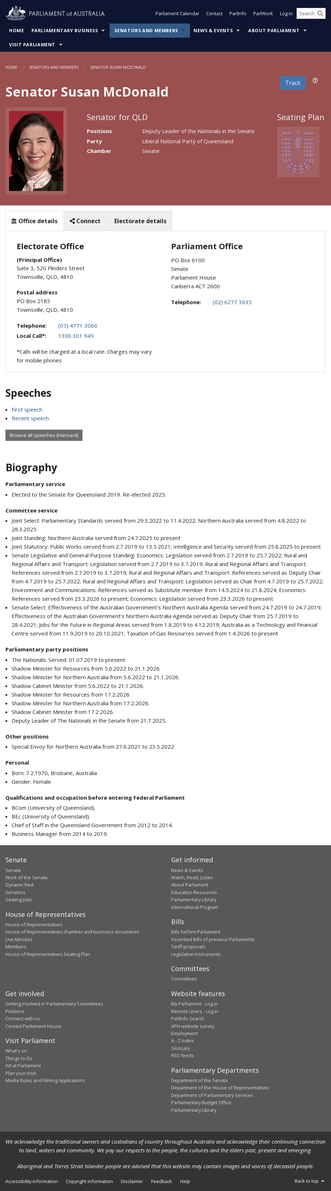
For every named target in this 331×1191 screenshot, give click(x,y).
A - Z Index (182, 1040)
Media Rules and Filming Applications (45, 1080)
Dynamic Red (19, 884)
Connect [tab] (85, 221)
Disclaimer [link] (132, 1181)
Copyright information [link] (89, 1181)
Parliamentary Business (64, 30)
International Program (194, 907)
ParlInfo (237, 13)
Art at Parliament (23, 1065)
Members (15, 946)
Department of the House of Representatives (220, 1087)
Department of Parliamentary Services (212, 1095)
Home (16, 30)
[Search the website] (311, 13)
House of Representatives (34, 924)
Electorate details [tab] (139, 221)
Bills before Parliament (195, 931)
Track (293, 83)
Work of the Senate (26, 877)
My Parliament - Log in (194, 1003)
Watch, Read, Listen (192, 877)
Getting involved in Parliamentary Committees (54, 1003)
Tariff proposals (188, 946)
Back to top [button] (310, 1181)
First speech (27, 409)
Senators (15, 892)
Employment (184, 1033)
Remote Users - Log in (194, 1011)
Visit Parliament (32, 45)
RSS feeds (182, 1055)
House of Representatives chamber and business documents (72, 931)
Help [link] (185, 1181)
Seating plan (18, 899)
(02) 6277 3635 (232, 302)
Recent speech (30, 418)
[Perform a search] (320, 13)
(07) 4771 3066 (77, 325)
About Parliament (274, 30)
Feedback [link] (161, 1181)
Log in (286, 13)
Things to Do (19, 1058)
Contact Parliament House (33, 1026)
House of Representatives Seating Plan (47, 954)
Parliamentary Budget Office (201, 1102)
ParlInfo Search (187, 1018)
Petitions (15, 1011)
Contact (214, 13)
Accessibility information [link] (31, 1181)
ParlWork (263, 13)
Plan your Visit (20, 1073)
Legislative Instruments (196, 954)
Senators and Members (146, 30)
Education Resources (194, 892)
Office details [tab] (34, 221)
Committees (184, 978)
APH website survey (192, 1026)
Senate (13, 870)
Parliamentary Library (193, 899)
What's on (16, 1050)
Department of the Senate (199, 1080)
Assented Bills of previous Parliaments (213, 939)
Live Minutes (19, 939)
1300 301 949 (76, 335)
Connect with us (22, 1018)
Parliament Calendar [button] (177, 13)
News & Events (213, 30)
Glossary (180, 1048)
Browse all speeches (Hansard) (44, 435)
